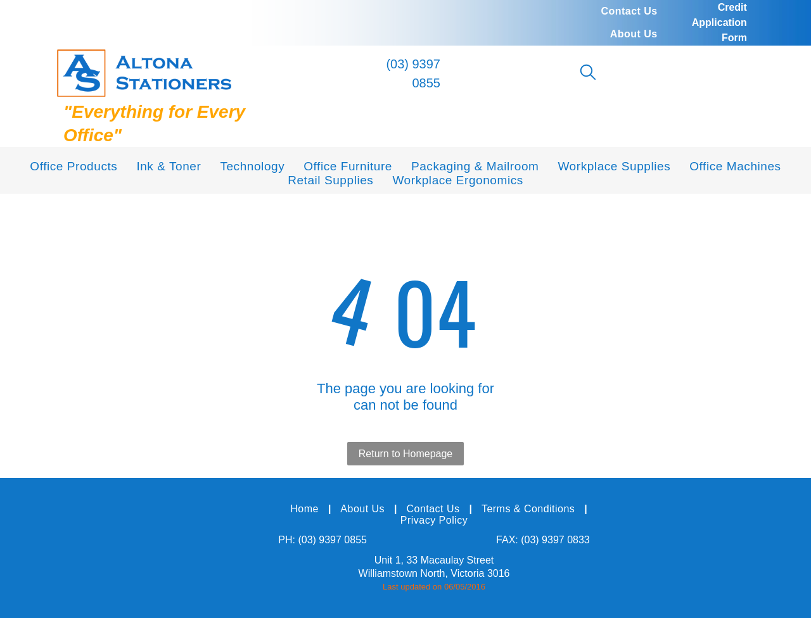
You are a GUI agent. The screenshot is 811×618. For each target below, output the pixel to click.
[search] (588, 73)
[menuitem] (629, 11)
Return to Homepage (406, 453)
